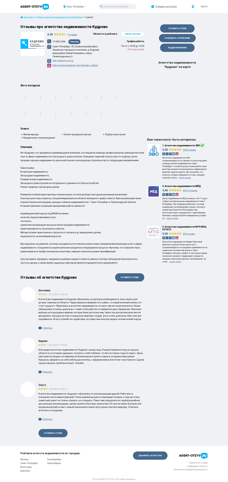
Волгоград (26, 467)
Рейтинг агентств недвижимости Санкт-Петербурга (59, 17)
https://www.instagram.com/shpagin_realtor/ (75, 65)
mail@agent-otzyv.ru (197, 466)
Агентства (28, 17)
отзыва (72, 34)
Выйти (204, 6)
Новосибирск (54, 463)
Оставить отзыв (130, 277)
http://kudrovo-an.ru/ (63, 60)
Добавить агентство (166, 6)
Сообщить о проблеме (177, 38)
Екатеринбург (54, 459)
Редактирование (177, 48)
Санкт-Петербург (29, 463)
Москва (24, 459)
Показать (74, 42)
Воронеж (25, 471)
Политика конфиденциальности (191, 469)
